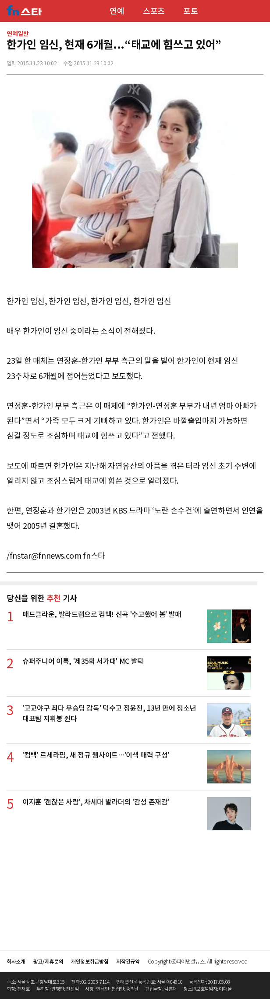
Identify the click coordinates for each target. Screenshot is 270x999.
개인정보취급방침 (89, 961)
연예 (117, 11)
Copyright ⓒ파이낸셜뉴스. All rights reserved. (198, 961)
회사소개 (16, 961)
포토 (190, 11)
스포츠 (154, 11)
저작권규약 (127, 961)
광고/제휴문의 (48, 961)
